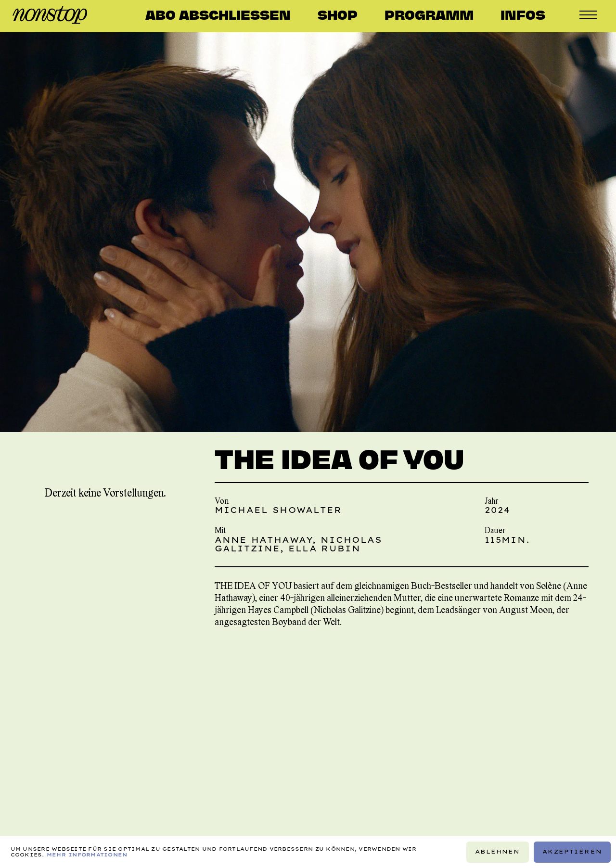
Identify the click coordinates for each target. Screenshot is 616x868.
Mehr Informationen (87, 855)
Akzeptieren (572, 851)
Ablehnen (497, 851)
